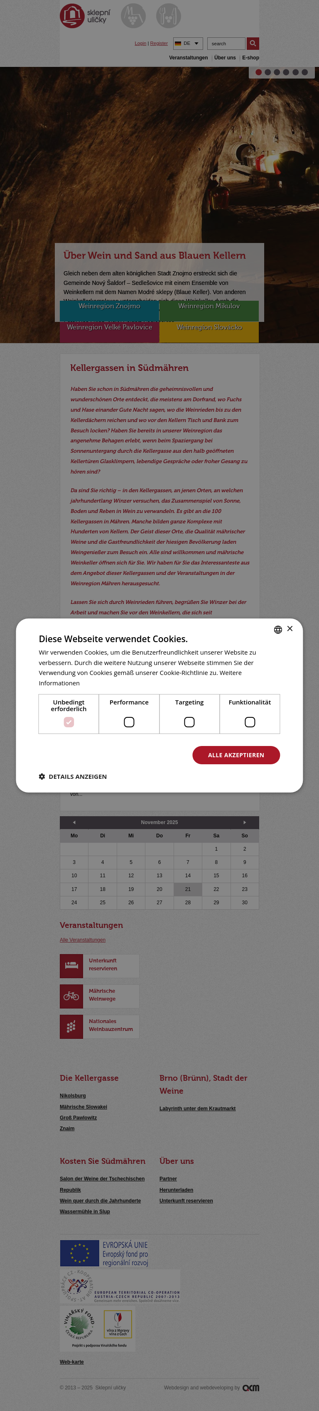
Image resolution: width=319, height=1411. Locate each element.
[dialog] (159, 705)
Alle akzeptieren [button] (236, 755)
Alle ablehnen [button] (145, 755)
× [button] (290, 629)
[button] (73, 776)
